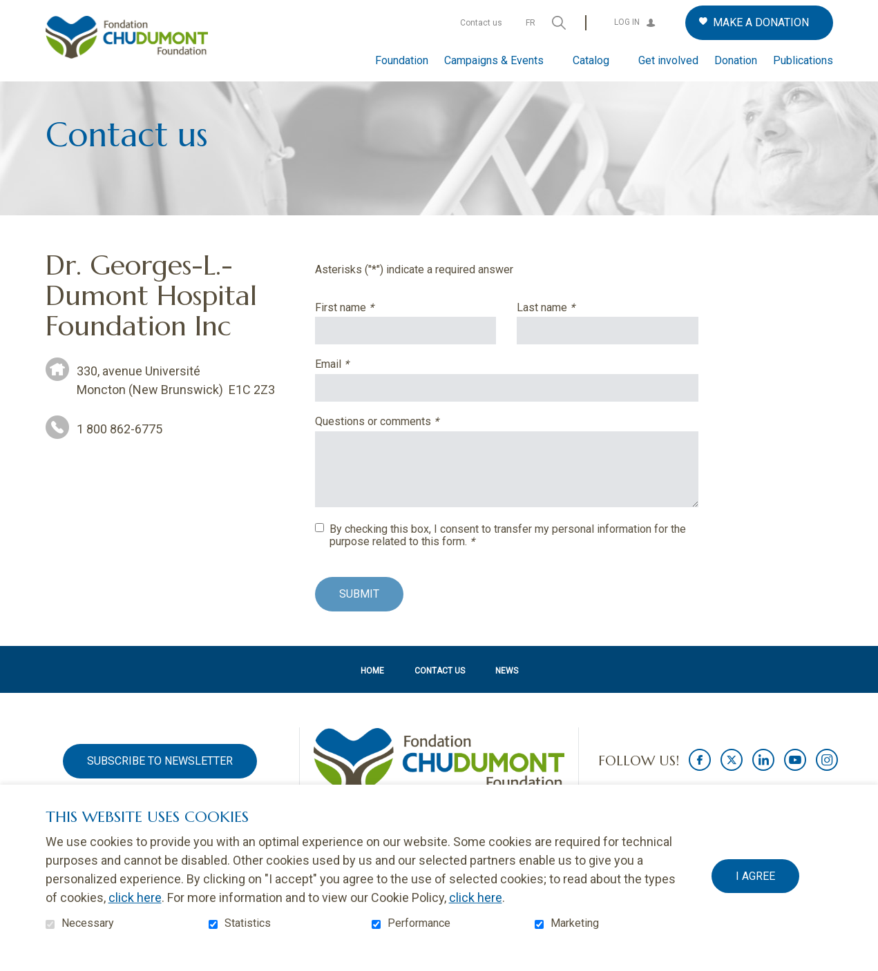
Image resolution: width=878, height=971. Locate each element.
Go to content (10, 10)
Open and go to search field (559, 23)
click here (135, 897)
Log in (627, 22)
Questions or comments (400, 444)
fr (530, 23)
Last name (569, 330)
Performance (419, 923)
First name (368, 330)
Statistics (248, 923)
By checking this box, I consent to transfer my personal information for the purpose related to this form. (508, 558)
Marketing (575, 923)
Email (355, 387)
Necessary (87, 923)
